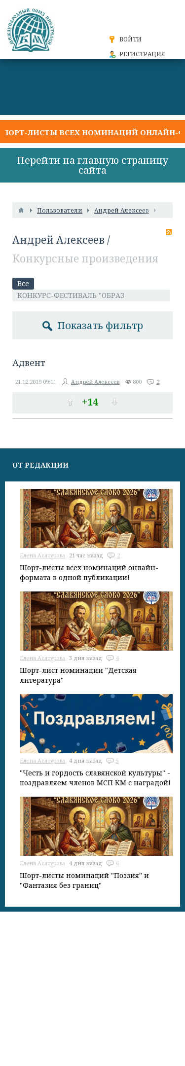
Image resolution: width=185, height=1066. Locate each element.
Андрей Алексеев (58, 240)
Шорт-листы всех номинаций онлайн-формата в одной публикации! (89, 572)
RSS (169, 232)
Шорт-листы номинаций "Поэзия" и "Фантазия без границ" (84, 880)
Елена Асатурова (42, 555)
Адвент (28, 362)
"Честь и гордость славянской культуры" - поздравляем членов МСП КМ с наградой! (95, 777)
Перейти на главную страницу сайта (92, 165)
